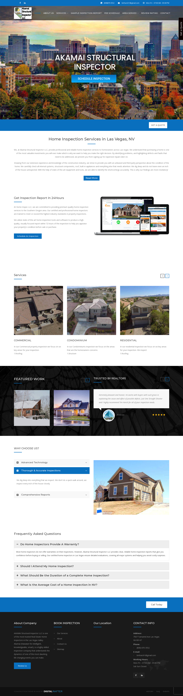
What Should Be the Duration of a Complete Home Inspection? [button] (62, 575)
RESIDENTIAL (128, 340)
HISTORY (149, 691)
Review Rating (149, 13)
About (59, 638)
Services (61, 13)
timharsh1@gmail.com (130, 3)
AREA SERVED (129, 13)
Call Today (156, 604)
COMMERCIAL (22, 340)
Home (37, 13)
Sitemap (60, 649)
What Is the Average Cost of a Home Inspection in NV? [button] (56, 585)
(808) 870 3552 (143, 647)
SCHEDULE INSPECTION (94, 78)
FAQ (158, 691)
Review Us (22, 666)
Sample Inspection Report (86, 13)
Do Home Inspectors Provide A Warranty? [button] (47, 544)
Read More (92, 178)
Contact (165, 13)
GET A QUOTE (158, 125)
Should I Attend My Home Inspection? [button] (45, 566)
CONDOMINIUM (77, 340)
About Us (48, 13)
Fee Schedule (112, 13)
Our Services (62, 633)
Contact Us (62, 644)
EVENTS (166, 691)
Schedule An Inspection (27, 236)
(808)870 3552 (109, 3)
